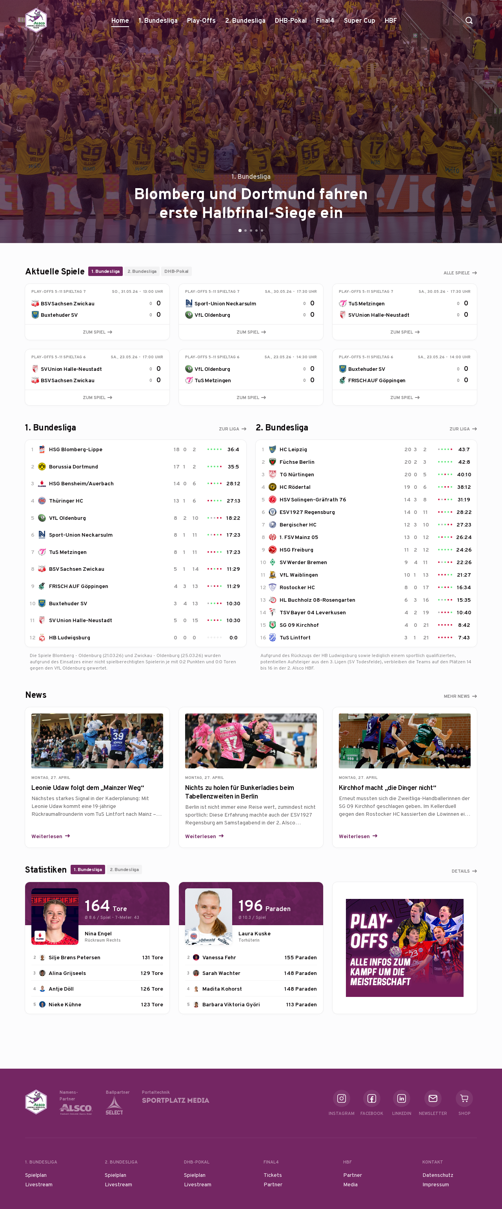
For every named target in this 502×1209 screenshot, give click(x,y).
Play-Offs (201, 20)
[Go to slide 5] (262, 230)
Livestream (39, 1184)
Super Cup (359, 23)
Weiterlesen (47, 836)
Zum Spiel (97, 332)
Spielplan (36, 1174)
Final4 (325, 23)
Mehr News (457, 696)
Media (350, 1184)
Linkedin (401, 1103)
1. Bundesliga (158, 23)
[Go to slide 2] (245, 230)
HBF (391, 23)
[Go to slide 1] (240, 230)
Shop (464, 1103)
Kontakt (432, 1162)
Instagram (342, 1103)
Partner (273, 1184)
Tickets (273, 1174)
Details (461, 871)
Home (120, 20)
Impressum (435, 1184)
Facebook (371, 1103)
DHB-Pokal (291, 23)
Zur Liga (229, 429)
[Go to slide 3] (251, 230)
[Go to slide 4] (256, 230)
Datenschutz (437, 1174)
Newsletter (433, 1103)
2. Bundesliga (245, 23)
